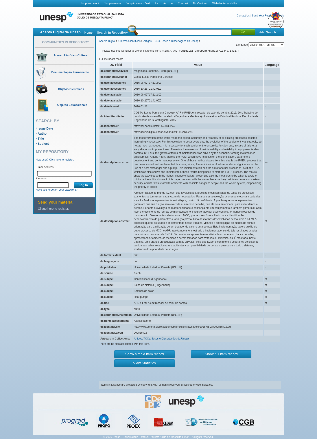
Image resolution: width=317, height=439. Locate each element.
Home (88, 32)
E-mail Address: (45, 167)
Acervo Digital (107, 41)
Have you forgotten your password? (56, 189)
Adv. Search (267, 32)
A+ (156, 3)
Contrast (183, 3)
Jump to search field (138, 3)
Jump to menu (112, 3)
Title (41, 138)
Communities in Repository (65, 42)
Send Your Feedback (264, 15)
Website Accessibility (224, 3)
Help (281, 15)
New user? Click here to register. (55, 159)
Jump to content (89, 3)
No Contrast (200, 3)
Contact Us (243, 15)
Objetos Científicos (129, 41)
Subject (43, 143)
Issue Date (45, 128)
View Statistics (144, 363)
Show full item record (221, 354)
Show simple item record (144, 354)
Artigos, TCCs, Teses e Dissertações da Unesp (170, 41)
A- (164, 3)
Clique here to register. (53, 208)
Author (43, 133)
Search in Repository (112, 32)
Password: (42, 178)
